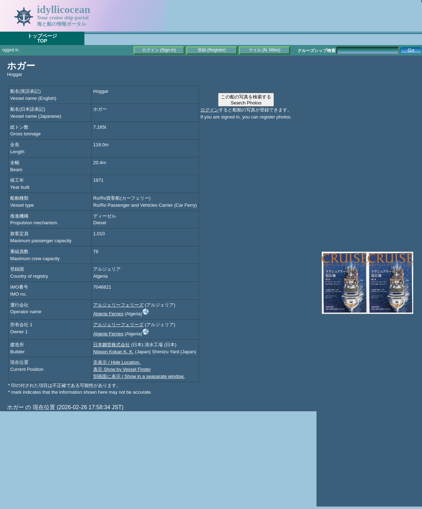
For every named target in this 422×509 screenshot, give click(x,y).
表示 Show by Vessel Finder (122, 369)
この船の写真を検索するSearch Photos (246, 99)
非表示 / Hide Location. (116, 362)
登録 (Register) (212, 49)
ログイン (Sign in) (159, 49)
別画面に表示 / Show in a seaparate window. (139, 376)
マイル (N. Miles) (265, 49)
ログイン (209, 109)
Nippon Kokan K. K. (113, 351)
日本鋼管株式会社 (111, 344)
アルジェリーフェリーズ (118, 305)
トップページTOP (42, 38)
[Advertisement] (369, 105)
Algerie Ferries (108, 313)
